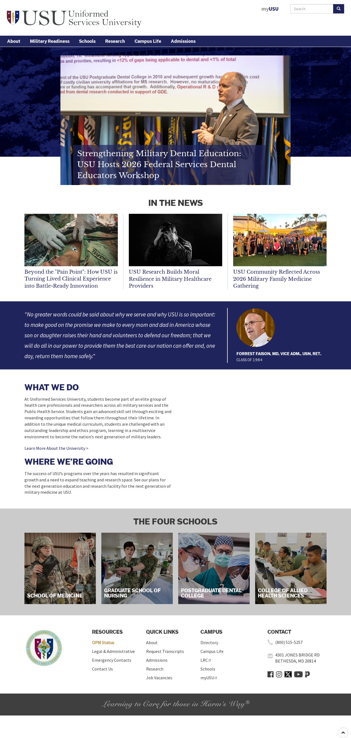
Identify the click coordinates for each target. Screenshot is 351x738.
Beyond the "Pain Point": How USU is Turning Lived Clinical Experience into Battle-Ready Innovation (71, 279)
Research (115, 41)
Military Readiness (49, 41)
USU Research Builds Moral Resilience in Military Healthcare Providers (170, 279)
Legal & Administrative (113, 651)
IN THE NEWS (175, 202)
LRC (206, 660)
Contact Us (102, 669)
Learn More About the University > (56, 448)
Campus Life (148, 41)
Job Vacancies (159, 677)
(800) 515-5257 (289, 642)
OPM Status (103, 642)
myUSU (209, 677)
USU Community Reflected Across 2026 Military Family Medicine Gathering (276, 279)
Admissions (183, 41)
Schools (87, 41)
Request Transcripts (165, 651)
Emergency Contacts (111, 660)
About (13, 41)
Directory (209, 642)
